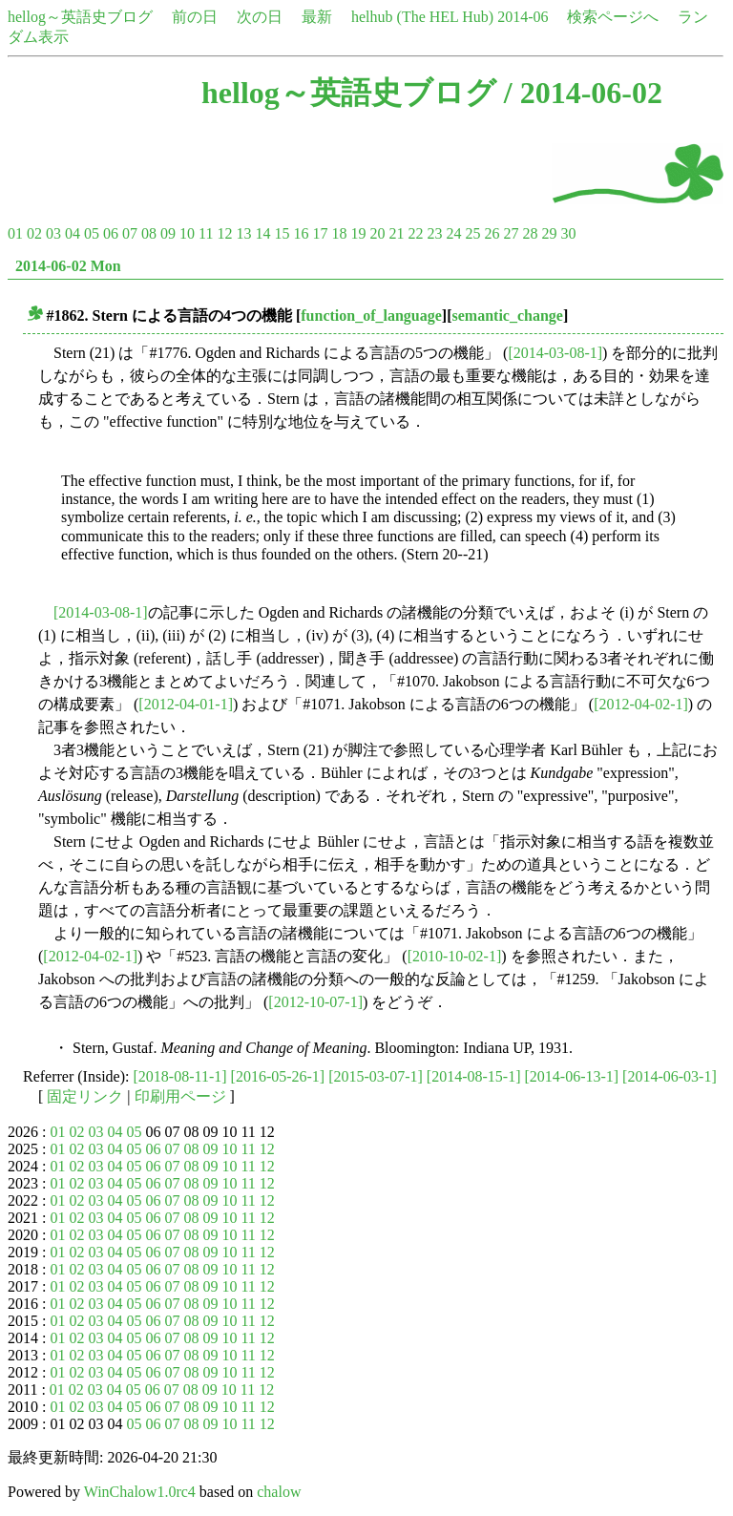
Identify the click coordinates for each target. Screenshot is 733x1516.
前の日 (195, 17)
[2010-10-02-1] (455, 956)
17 (319, 233)
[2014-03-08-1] (555, 353)
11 (206, 233)
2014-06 (522, 17)
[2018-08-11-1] (180, 1076)
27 (510, 233)
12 (224, 233)
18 (338, 233)
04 (72, 233)
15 (281, 233)
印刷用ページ (180, 1096)
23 (434, 233)
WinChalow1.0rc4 (140, 1492)
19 (358, 233)
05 (91, 233)
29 (548, 233)
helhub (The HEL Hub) (422, 17)
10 (187, 233)
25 (472, 233)
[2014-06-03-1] (669, 1076)
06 (110, 233)
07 (129, 233)
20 (377, 233)
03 (53, 233)
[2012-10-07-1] (315, 1002)
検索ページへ (613, 17)
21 (396, 233)
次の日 (260, 17)
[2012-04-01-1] (185, 704)
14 (262, 233)
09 (168, 233)
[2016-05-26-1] (278, 1076)
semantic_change (507, 315)
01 (15, 233)
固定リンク (85, 1096)
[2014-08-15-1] (474, 1076)
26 (491, 233)
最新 (317, 17)
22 (415, 233)
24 (453, 233)
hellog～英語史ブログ (80, 17)
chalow (279, 1492)
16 (300, 233)
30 (568, 233)
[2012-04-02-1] (641, 704)
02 (34, 233)
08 (149, 233)
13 (243, 233)
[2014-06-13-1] (571, 1076)
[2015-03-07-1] (375, 1076)
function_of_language (371, 315)
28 (529, 233)
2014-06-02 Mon (68, 266)
